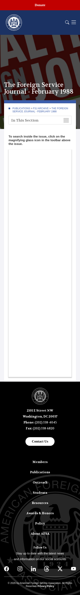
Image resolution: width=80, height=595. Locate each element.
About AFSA (40, 534)
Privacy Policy (46, 586)
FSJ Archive (41, 108)
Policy (40, 523)
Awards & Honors (40, 513)
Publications (21, 108)
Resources (40, 503)
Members (40, 462)
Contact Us (40, 441)
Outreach (40, 482)
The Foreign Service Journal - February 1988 (40, 110)
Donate (40, 5)
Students (40, 493)
